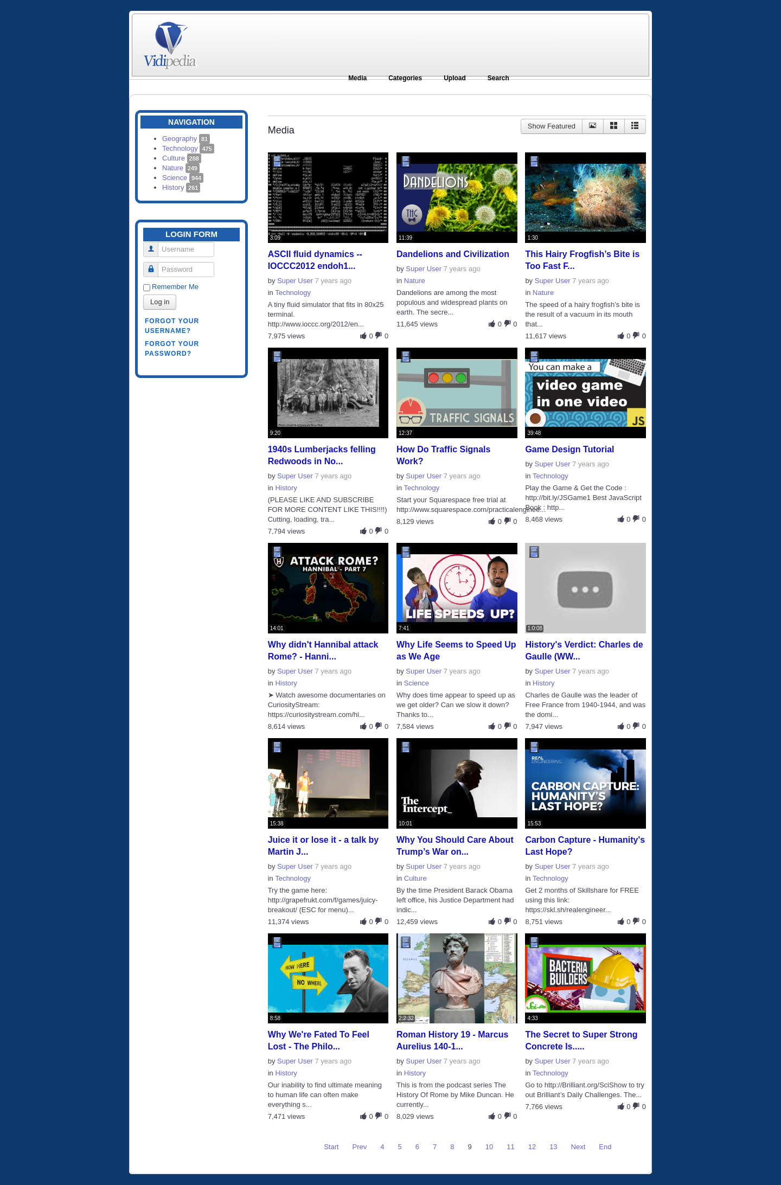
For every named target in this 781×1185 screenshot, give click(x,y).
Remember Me (175, 287)
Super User (295, 281)
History (181, 187)
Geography (186, 138)
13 (553, 1147)
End (605, 1147)
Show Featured (551, 126)
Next (578, 1147)
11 (510, 1147)
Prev (360, 1147)
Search (498, 78)
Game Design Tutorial (569, 449)
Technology (188, 148)
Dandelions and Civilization (452, 254)
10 (489, 1147)
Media (357, 78)
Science (182, 178)
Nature (181, 168)
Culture (181, 158)
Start (331, 1147)
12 (532, 1147)
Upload (455, 78)
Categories (405, 78)
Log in (159, 302)
